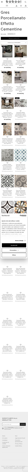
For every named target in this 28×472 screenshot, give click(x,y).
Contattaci (4, 440)
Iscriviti (23, 424)
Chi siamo (4, 438)
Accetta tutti (14, 245)
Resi (16, 435)
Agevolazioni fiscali (20, 438)
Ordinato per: (17, 43)
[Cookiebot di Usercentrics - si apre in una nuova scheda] (20, 216)
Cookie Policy (18, 445)
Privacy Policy (11, 427)
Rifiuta (14, 255)
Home (3, 435)
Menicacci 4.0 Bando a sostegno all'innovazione (14, 468)
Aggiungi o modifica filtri (14, 38)
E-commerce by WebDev (19, 467)
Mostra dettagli (19, 240)
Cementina (11, 33)
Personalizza (14, 250)
